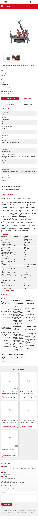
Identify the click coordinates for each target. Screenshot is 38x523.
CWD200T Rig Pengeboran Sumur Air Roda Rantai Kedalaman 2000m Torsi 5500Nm (10, 450)
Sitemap (14, 510)
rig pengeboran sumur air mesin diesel (13, 358)
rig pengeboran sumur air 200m (11, 361)
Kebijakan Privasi (7, 510)
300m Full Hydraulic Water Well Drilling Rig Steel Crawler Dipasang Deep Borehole (10, 392)
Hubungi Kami (6, 504)
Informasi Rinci (10, 104)
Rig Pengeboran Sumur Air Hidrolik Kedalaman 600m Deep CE (28, 392)
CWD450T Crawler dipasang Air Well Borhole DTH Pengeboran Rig (28, 421)
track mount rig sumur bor (15, 354)
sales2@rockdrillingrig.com (9, 478)
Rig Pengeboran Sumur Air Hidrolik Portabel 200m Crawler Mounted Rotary (10, 421)
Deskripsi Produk (28, 104)
